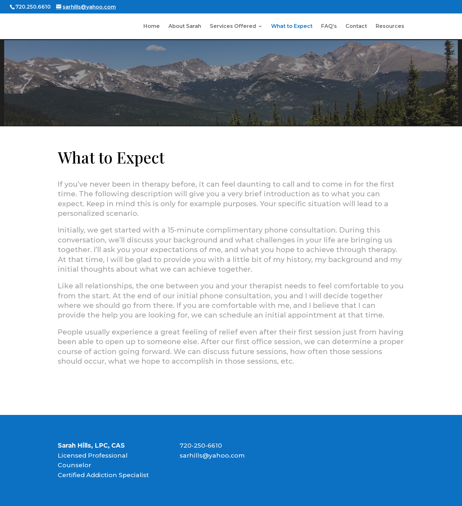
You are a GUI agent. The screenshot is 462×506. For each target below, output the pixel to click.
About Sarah (184, 26)
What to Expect (291, 26)
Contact (356, 26)
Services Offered (233, 26)
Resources (390, 26)
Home (151, 26)
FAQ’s (329, 26)
